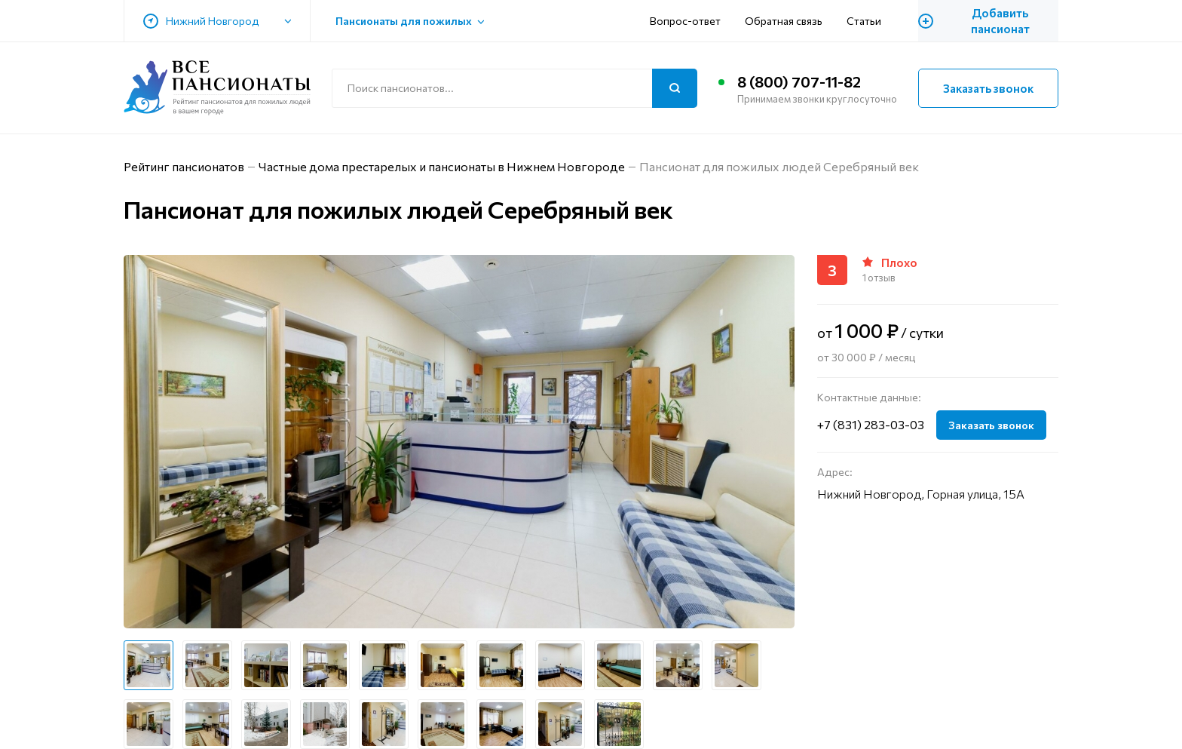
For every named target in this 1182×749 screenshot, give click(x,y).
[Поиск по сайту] (514, 88)
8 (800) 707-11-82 (799, 81)
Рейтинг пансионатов (184, 166)
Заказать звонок (988, 88)
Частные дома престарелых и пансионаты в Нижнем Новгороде (442, 166)
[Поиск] (674, 88)
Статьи (864, 20)
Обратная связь (783, 20)
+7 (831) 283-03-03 (870, 424)
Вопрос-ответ (685, 20)
